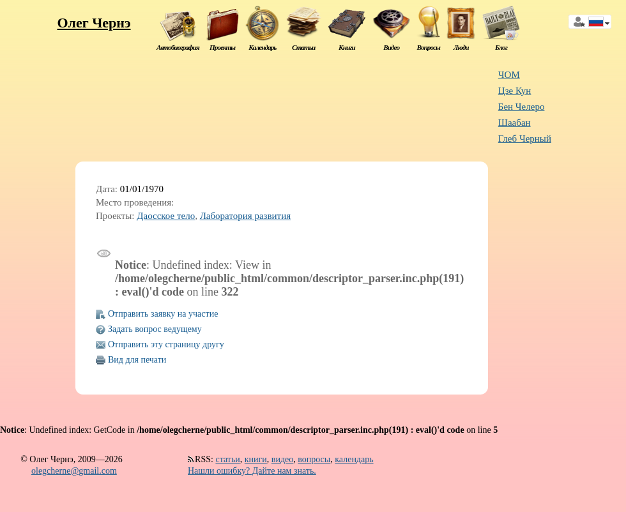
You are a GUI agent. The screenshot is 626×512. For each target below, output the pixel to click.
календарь (354, 459)
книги (256, 459)
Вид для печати (137, 360)
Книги (347, 47)
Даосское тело (166, 216)
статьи (227, 459)
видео (282, 459)
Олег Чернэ (93, 23)
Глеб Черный (524, 138)
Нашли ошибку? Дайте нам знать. (252, 471)
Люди (461, 47)
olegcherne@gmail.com (74, 471)
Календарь (262, 47)
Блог (501, 47)
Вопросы (427, 47)
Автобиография (177, 47)
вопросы (314, 459)
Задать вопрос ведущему (155, 329)
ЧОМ (509, 75)
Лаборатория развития (245, 216)
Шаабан (514, 122)
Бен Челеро (521, 107)
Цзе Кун (514, 91)
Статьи (303, 47)
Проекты (222, 47)
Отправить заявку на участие (163, 314)
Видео (391, 47)
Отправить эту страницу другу (166, 344)
